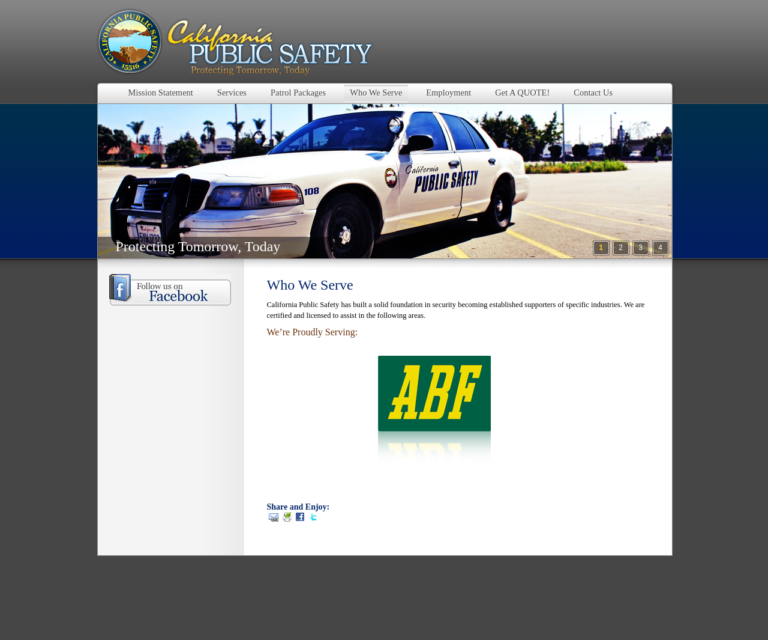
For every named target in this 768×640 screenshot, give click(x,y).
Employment (448, 92)
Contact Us (593, 92)
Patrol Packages (298, 92)
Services (232, 92)
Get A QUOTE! (522, 92)
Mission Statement (160, 92)
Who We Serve (376, 92)
